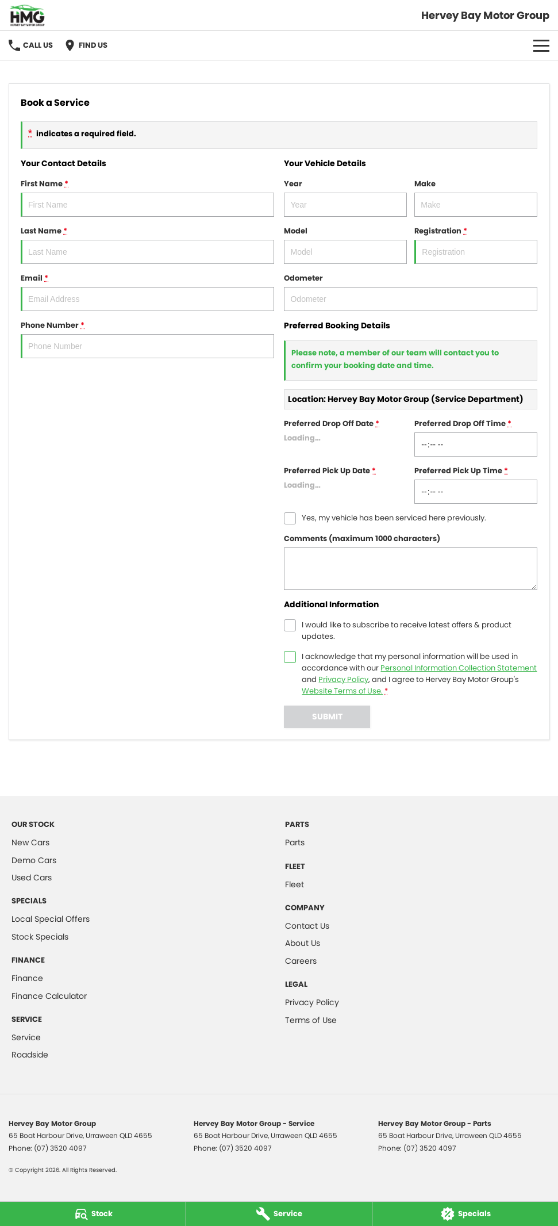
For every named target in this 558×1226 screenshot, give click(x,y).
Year (345, 197)
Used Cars (31, 877)
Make (475, 197)
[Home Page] (27, 15)
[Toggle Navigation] (541, 45)
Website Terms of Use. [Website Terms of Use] (342, 690)
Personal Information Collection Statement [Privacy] (458, 667)
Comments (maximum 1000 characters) (410, 561)
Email (147, 292)
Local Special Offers (50, 919)
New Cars (30, 842)
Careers (301, 961)
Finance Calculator (49, 996)
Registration (475, 244)
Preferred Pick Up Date (345, 484)
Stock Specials (39, 937)
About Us (302, 943)
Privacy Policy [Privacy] (343, 679)
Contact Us (307, 926)
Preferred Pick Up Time (475, 484)
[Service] (279, 1214)
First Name (147, 197)
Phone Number (147, 339)
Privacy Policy (312, 1002)
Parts (295, 842)
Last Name (147, 244)
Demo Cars (33, 860)
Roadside (29, 1054)
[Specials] (465, 1214)
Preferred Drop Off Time (475, 437)
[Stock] (93, 1214)
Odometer (410, 292)
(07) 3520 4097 (60, 1148)
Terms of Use (311, 1020)
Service (26, 1037)
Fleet (294, 884)
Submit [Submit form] (327, 716)
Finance (27, 978)
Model (345, 244)
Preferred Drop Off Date (345, 437)
